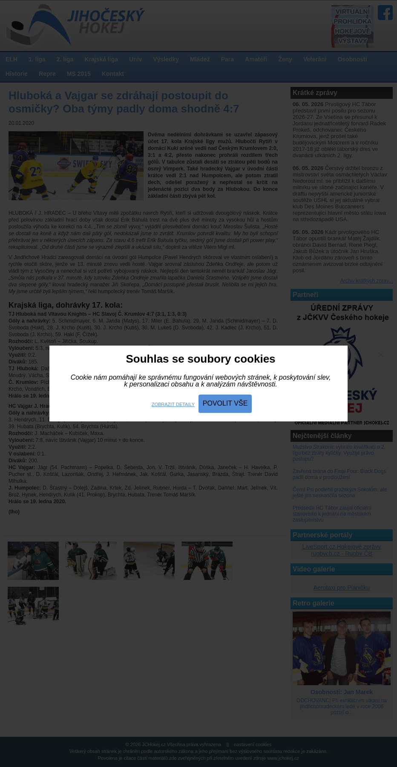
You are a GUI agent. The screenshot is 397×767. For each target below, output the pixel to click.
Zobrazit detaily (173, 404)
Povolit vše (225, 403)
